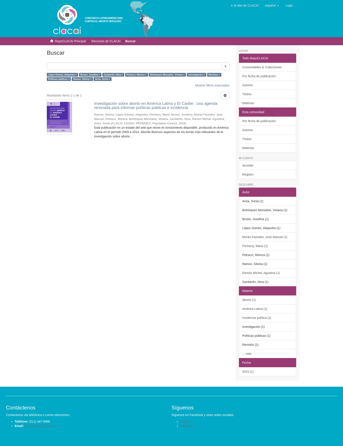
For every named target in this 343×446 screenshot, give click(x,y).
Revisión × (214, 74)
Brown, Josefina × (90, 74)
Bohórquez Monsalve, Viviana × (167, 74)
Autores (247, 85)
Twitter (184, 421)
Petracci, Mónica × (136, 74)
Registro (248, 174)
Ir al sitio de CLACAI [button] (245, 5)
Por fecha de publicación (259, 76)
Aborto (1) (249, 300)
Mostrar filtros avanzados (212, 85)
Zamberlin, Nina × (113, 74)
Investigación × (196, 74)
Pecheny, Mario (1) (255, 246)
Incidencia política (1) (256, 318)
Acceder (248, 165)
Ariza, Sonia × (102, 79)
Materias (248, 103)
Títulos (247, 94)
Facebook (187, 426)
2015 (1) (248, 371)
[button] (272, 5)
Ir (226, 66)
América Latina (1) (254, 309)
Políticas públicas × (59, 79)
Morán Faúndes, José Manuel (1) (264, 237)
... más (247, 353)
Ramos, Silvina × (82, 79)
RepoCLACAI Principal (70, 41)
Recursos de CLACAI (106, 41)
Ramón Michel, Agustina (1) (261, 273)
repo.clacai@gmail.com (41, 426)
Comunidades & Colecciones (262, 67)
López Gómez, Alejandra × (62, 74)
